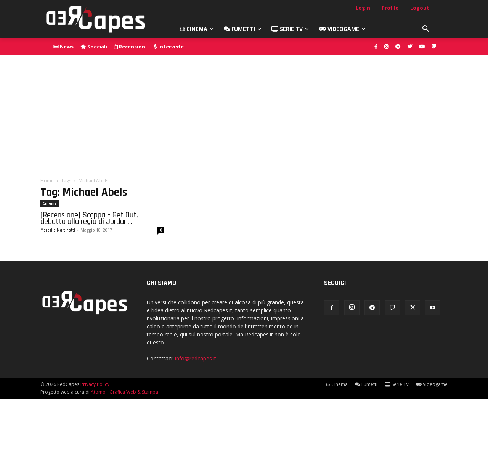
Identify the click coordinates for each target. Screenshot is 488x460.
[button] (426, 29)
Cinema (50, 203)
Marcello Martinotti (57, 230)
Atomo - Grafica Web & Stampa (124, 392)
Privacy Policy (94, 384)
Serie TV (397, 384)
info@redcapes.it (195, 358)
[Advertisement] (244, 111)
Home (47, 180)
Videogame (432, 384)
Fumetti (366, 384)
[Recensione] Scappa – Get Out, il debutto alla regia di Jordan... (92, 218)
